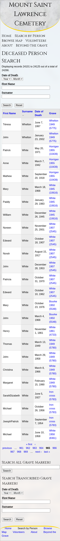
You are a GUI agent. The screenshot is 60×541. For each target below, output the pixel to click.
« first (29, 444)
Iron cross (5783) (52, 396)
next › (38, 451)
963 (35, 448)
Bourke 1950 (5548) (53, 305)
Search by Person (30, 36)
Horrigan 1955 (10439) (54, 150)
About (7, 45)
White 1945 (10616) (53, 189)
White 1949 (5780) (52, 344)
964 (41, 448)
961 (21, 448)
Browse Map (12, 41)
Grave (52, 113)
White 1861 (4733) (52, 331)
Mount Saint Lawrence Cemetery (30, 14)
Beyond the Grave (32, 45)
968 (19, 451)
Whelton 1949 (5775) (53, 124)
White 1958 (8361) (52, 434)
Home (7, 36)
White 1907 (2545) (52, 228)
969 (26, 451)
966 (55, 448)
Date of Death (10, 75)
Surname (7, 92)
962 (28, 448)
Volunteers (35, 41)
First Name (8, 84)
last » (47, 451)
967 (12, 451)
